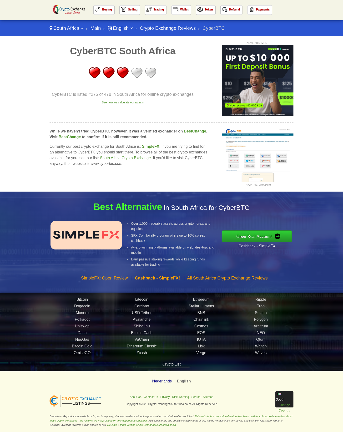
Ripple (260, 301)
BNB (201, 314)
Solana (261, 314)
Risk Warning (180, 397)
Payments (263, 9)
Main (96, 28)
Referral (234, 9)
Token (209, 9)
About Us (135, 397)
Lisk (201, 347)
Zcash (141, 354)
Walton (261, 347)
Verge (201, 354)
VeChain (142, 341)
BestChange (195, 131)
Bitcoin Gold (82, 347)
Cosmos (201, 327)
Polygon (261, 321)
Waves (261, 354)
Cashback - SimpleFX (258, 246)
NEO (261, 334)
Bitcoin (82, 301)
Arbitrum (261, 327)
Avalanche (142, 321)
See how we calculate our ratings (123, 102)
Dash (82, 334)
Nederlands (162, 381)
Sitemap (208, 397)
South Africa (67, 28)
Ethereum (201, 301)
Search (195, 397)
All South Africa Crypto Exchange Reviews (227, 279)
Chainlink (201, 321)
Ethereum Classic (141, 347)
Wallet (184, 9)
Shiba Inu (142, 327)
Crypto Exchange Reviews (168, 28)
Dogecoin (82, 307)
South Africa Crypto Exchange (125, 158)
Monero (82, 314)
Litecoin (141, 301)
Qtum (260, 341)
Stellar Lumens (201, 307)
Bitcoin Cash (141, 334)
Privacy (165, 397)
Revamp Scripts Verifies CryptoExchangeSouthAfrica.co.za (141, 424)
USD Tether (141, 314)
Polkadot (82, 321)
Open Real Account (255, 236)
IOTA (201, 341)
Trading (159, 9)
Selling (132, 9)
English (120, 28)
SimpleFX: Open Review (104, 279)
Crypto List (171, 364)
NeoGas (82, 341)
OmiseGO (82, 354)
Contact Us (151, 397)
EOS (201, 334)
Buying (107, 9)
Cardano (141, 307)
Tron (261, 307)
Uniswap (82, 327)
